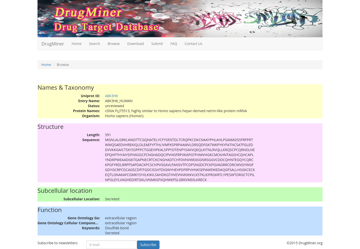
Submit (157, 43)
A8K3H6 (111, 95)
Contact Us (193, 43)
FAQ (173, 43)
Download (135, 43)
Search (94, 43)
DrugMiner (53, 44)
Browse (114, 43)
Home (77, 43)
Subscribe (148, 244)
